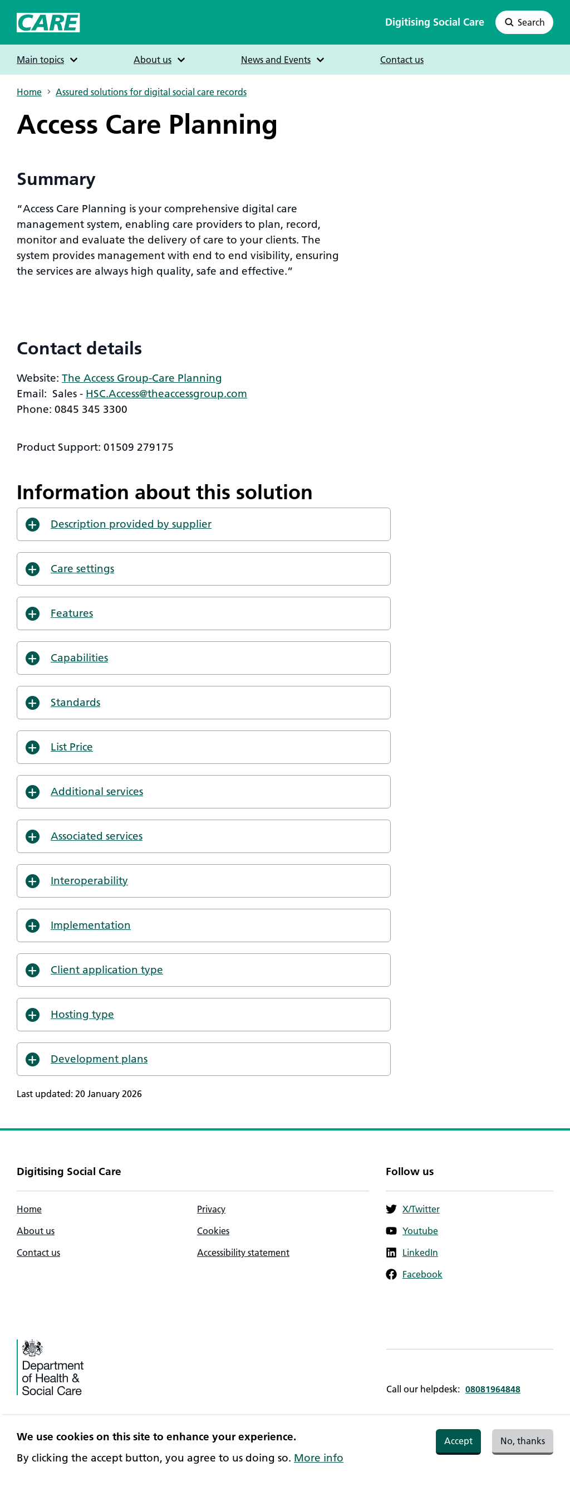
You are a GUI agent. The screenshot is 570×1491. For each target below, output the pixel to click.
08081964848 (492, 1389)
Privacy (211, 1209)
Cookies (213, 1230)
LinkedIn (412, 1252)
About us (36, 1230)
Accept (458, 1444)
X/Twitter (413, 1209)
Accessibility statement (243, 1252)
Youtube (412, 1230)
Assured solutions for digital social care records (151, 92)
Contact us (402, 59)
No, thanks (522, 1444)
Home (29, 92)
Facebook (414, 1274)
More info (318, 1461)
